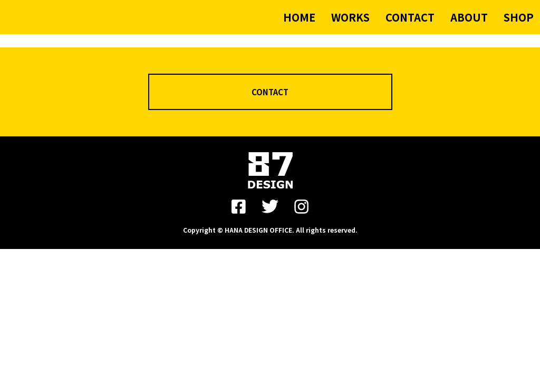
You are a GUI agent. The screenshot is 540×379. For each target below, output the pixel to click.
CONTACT (410, 17)
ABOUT (469, 17)
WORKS (350, 17)
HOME (299, 17)
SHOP (519, 17)
